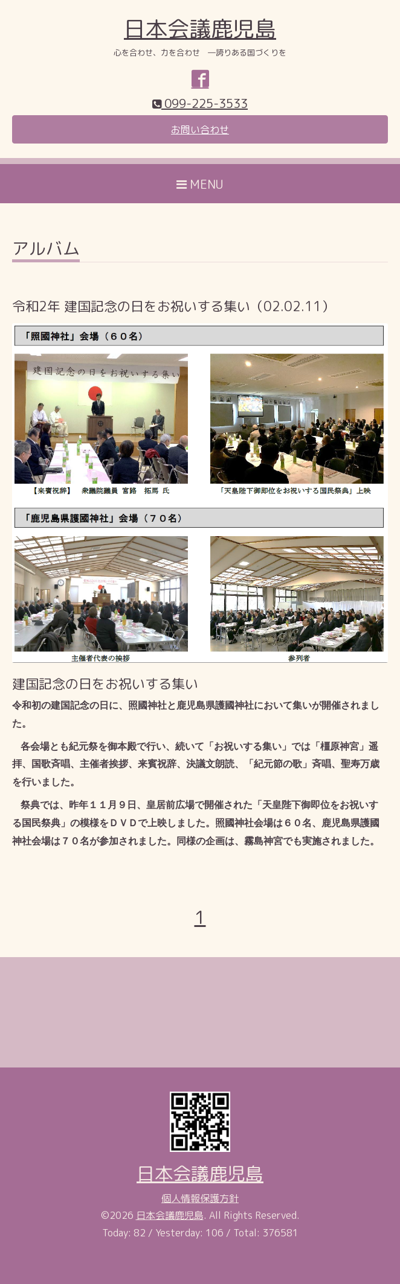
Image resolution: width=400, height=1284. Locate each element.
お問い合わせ (200, 129)
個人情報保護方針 (200, 1198)
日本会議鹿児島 (200, 28)
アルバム (46, 250)
